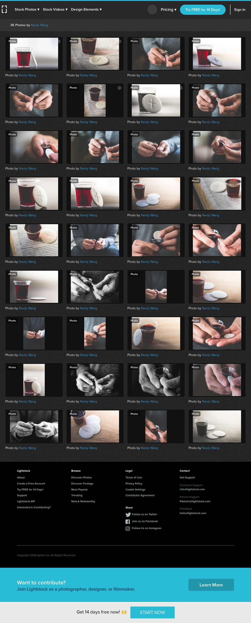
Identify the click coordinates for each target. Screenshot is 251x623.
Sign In (239, 9)
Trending (76, 495)
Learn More (211, 584)
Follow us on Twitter (144, 514)
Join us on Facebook (145, 521)
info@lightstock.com (192, 489)
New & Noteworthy (83, 501)
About (21, 477)
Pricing (168, 10)
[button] (27, 9)
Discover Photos (81, 477)
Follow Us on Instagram (146, 528)
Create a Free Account (31, 483)
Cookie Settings (135, 489)
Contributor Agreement (140, 495)
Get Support (187, 477)
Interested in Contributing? (34, 507)
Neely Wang (39, 25)
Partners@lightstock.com (195, 501)
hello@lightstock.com (193, 513)
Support (22, 495)
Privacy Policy (134, 483)
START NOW (152, 612)
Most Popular (79, 489)
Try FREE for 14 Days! (202, 9)
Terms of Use (134, 477)
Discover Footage (82, 483)
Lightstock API (26, 501)
